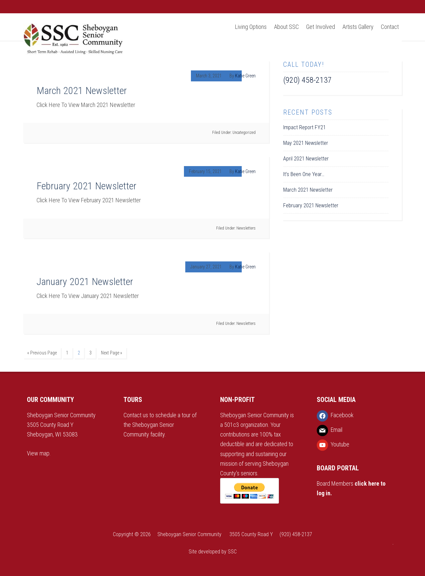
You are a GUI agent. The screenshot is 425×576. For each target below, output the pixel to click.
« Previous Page (42, 352)
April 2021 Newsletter (306, 158)
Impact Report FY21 (304, 127)
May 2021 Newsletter (305, 143)
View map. (39, 453)
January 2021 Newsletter (85, 281)
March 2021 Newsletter (82, 90)
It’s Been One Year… (303, 174)
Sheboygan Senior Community (73, 39)
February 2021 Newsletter (86, 186)
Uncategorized (244, 132)
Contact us (136, 415)
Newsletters (246, 228)
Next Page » (111, 352)
